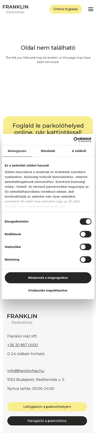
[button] (90, 9)
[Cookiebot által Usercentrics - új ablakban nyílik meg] (73, 139)
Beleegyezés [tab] (17, 151)
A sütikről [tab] (79, 151)
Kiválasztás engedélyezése (48, 290)
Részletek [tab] (48, 151)
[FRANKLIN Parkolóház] (15, 9)
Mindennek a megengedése (48, 277)
